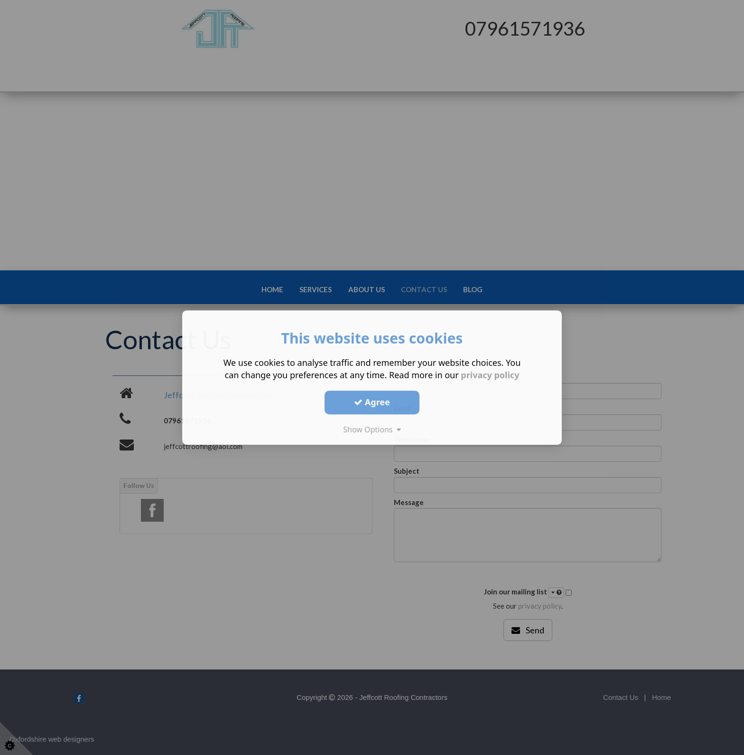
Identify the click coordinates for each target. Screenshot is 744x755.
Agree (372, 402)
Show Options (372, 429)
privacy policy (490, 375)
